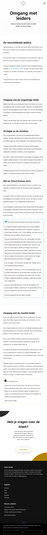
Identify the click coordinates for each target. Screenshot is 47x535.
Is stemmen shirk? (9, 507)
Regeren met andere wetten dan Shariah (15, 509)
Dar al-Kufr (12, 68)
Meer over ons (22, 476)
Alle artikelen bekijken (10, 515)
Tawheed (6, 488)
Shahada (6, 497)
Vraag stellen (23, 449)
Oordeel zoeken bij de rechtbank (12, 512)
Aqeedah (6, 495)
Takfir (5, 493)
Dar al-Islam (19, 68)
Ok (22, 532)
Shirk (5, 490)
